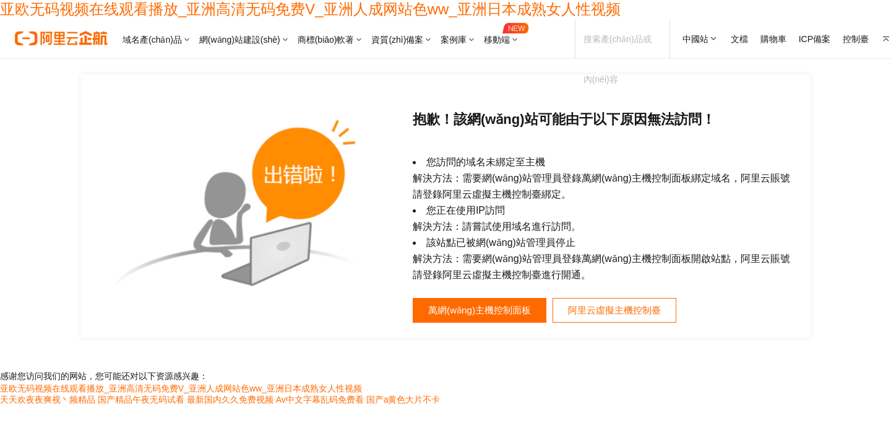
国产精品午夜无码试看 (141, 401)
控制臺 (856, 39)
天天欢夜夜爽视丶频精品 (47, 401)
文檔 (739, 39)
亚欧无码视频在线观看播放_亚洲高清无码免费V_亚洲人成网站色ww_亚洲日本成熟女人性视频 (310, 9)
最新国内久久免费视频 (230, 401)
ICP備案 (814, 39)
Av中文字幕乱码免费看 (320, 401)
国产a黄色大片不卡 (403, 401)
